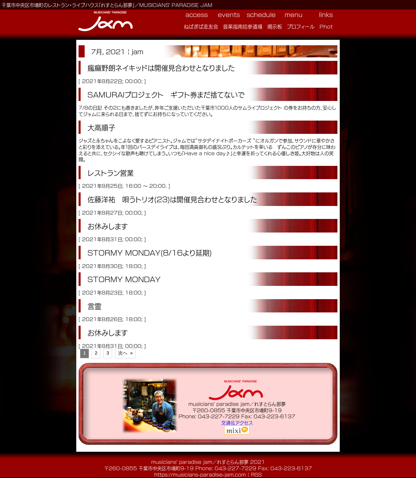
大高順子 (101, 127)
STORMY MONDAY (124, 279)
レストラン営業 (111, 172)
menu (293, 14)
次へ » (125, 353)
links (326, 14)
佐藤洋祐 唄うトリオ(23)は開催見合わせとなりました (172, 199)
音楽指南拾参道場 (242, 26)
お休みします (108, 226)
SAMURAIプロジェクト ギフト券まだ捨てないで (166, 94)
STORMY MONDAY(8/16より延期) (150, 252)
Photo (328, 26)
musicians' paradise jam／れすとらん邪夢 (199, 461)
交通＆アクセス (237, 422)
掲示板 (274, 26)
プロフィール (301, 26)
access (196, 14)
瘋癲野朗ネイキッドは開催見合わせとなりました (161, 67)
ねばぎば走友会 (201, 26)
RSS (256, 474)
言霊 (94, 306)
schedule (261, 14)
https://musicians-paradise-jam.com (200, 474)
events (229, 14)
